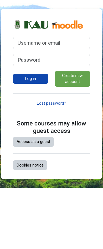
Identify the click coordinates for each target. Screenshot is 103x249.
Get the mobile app (25, 213)
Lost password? (51, 103)
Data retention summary (29, 205)
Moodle (36, 241)
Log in (30, 78)
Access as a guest (33, 141)
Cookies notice (30, 165)
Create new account (72, 78)
